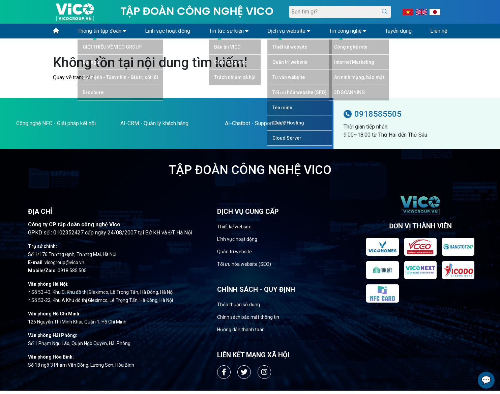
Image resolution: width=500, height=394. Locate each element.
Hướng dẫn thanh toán (241, 333)
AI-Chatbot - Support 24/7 (255, 126)
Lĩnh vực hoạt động (237, 242)
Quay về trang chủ (73, 81)
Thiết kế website (234, 230)
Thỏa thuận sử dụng (238, 308)
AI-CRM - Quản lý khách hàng (154, 126)
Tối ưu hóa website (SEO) (244, 267)
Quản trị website (234, 255)
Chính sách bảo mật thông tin (248, 320)
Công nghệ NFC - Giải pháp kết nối (56, 126)
